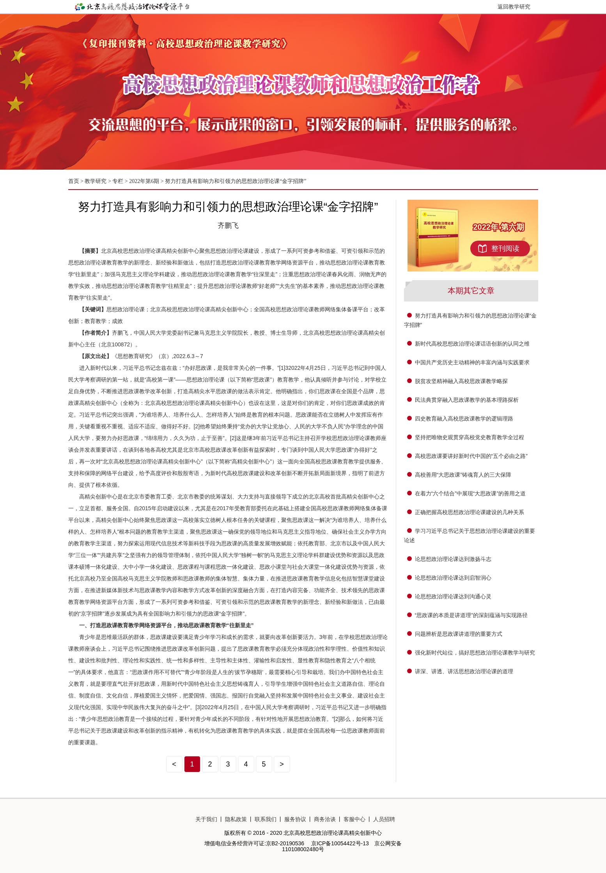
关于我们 (206, 819)
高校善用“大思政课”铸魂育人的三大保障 (463, 475)
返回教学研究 (514, 7)
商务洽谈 (325, 819)
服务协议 (295, 819)
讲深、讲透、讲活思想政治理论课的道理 (464, 671)
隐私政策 (236, 819)
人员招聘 (384, 819)
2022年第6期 (144, 181)
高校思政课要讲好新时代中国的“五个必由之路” (471, 456)
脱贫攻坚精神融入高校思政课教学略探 (461, 381)
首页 (73, 181)
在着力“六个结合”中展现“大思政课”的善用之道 (470, 493)
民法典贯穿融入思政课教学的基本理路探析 (467, 400)
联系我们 (265, 819)
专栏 (117, 181)
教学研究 (96, 181)
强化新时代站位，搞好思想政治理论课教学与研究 (475, 652)
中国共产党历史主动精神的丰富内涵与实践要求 (472, 362)
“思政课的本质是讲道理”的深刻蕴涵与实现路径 (471, 615)
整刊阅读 (505, 248)
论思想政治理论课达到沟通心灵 (453, 596)
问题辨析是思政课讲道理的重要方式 (458, 634)
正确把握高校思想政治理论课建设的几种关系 (469, 512)
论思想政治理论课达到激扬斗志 (453, 559)
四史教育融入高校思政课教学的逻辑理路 (464, 418)
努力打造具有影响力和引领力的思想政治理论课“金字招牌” (235, 181)
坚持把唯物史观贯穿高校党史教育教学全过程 (469, 437)
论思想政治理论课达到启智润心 (453, 578)
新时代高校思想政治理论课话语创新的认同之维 (472, 344)
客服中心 (354, 819)
